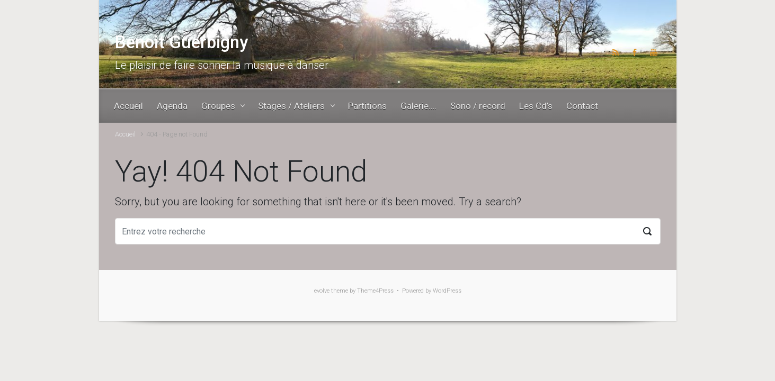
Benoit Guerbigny (181, 42)
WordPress (447, 290)
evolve (321, 290)
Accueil (125, 134)
